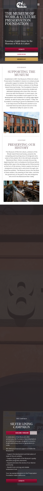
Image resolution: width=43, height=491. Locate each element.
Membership (21, 59)
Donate (21, 49)
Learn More (21, 54)
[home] (21, 4)
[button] (38, 4)
